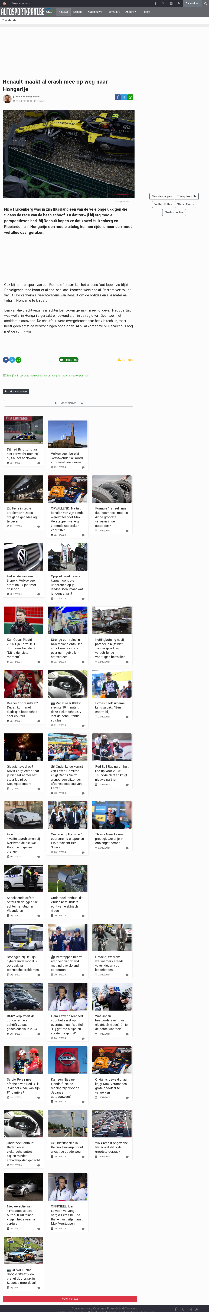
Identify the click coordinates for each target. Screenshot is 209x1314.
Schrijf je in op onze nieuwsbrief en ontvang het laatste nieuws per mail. (46, 375)
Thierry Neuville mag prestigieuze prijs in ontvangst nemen (110, 838)
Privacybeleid (115, 1299)
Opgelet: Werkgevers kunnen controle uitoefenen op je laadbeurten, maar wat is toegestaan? (67, 584)
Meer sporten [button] (20, 3)
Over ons (98, 1299)
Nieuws (63, 12)
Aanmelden (192, 3)
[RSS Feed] (196, 1299)
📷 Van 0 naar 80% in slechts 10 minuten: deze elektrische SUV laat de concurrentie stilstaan (66, 711)
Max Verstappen (162, 196)
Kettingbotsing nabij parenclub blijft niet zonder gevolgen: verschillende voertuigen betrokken (110, 648)
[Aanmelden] (5, 391)
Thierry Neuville (186, 196)
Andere (129, 12)
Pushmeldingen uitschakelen (137, 1302)
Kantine (77, 12)
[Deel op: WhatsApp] (130, 97)
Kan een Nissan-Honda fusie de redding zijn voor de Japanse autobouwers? (65, 1088)
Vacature (131, 1299)
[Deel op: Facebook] (118, 97)
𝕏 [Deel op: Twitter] (124, 97)
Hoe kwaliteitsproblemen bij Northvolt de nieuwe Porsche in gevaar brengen (23, 842)
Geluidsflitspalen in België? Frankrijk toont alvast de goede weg (67, 1147)
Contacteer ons (81, 1299)
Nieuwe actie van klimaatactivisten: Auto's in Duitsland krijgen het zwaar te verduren (21, 1214)
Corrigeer (126, 360)
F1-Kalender (10, 20)
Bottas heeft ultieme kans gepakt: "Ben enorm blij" (110, 707)
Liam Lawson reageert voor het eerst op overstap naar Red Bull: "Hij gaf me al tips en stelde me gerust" (67, 1024)
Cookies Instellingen (102, 1302)
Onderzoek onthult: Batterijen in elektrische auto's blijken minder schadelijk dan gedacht (23, 1151)
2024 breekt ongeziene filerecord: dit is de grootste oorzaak (111, 1147)
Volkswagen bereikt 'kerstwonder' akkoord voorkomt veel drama (67, 458)
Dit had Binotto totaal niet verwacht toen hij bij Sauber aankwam (22, 454)
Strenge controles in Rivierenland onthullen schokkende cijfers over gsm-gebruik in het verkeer (66, 648)
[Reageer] (38, 463)
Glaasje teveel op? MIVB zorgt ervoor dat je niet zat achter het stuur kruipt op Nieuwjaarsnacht (23, 775)
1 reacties (40, 101)
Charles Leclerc (174, 212)
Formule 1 (114, 12)
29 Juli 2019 (22, 101)
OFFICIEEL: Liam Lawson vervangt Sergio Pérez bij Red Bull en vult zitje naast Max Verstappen (67, 1214)
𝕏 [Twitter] (182, 1300)
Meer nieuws (68, 403)
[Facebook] (175, 1299)
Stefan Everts (185, 204)
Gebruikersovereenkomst (70, 1302)
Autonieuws (95, 12)
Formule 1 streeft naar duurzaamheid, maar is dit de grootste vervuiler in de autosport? (111, 517)
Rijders (146, 12)
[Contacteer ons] (189, 1299)
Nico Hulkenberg (19, 391)
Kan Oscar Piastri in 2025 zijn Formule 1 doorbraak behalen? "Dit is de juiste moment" (21, 648)
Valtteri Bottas (163, 204)
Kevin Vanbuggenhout (28, 96)
